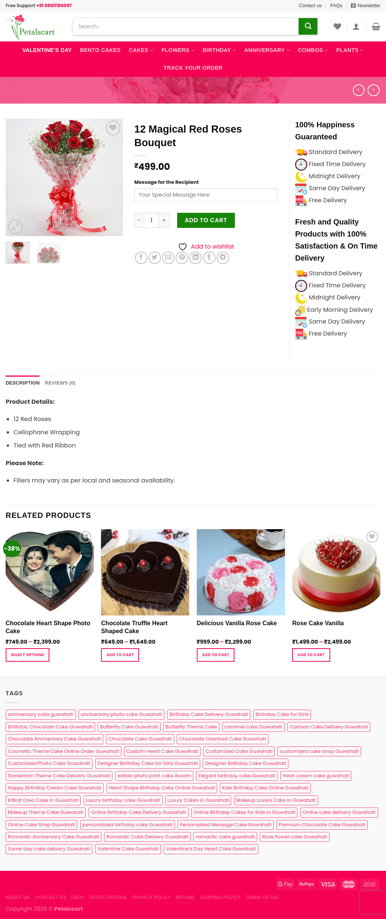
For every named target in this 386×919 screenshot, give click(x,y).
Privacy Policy (151, 897)
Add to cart (206, 220)
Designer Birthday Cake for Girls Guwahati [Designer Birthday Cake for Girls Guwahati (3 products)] (148, 763)
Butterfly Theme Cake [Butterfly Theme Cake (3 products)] (191, 727)
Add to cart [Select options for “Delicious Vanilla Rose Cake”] (215, 655)
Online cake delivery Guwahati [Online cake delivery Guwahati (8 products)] (339, 812)
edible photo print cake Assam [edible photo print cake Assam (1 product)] (154, 775)
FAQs (336, 5)
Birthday (219, 50)
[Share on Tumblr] (209, 258)
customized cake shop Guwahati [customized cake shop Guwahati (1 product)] (319, 751)
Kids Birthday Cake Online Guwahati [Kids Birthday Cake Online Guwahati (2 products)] (265, 788)
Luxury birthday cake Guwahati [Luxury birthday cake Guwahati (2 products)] (123, 800)
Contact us (310, 5)
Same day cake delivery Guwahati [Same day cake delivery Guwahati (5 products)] (49, 849)
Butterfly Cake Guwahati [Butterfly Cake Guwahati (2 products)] (129, 727)
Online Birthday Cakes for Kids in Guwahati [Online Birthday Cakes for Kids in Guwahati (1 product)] (244, 812)
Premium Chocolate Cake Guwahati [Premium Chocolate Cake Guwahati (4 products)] (322, 824)
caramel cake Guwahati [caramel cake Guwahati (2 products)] (253, 727)
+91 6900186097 (54, 5)
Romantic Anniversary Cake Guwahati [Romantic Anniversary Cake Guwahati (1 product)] (53, 837)
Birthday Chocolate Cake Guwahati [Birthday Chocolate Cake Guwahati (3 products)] (50, 727)
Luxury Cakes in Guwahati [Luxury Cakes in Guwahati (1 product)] (198, 800)
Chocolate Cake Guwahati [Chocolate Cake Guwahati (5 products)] (140, 739)
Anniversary (267, 50)
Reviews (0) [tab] (60, 383)
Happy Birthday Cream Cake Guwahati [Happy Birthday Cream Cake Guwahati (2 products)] (54, 788)
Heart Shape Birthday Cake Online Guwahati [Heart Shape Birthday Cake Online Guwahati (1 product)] (162, 788)
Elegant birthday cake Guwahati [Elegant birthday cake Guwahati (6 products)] (237, 775)
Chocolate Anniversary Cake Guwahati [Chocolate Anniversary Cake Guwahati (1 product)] (54, 739)
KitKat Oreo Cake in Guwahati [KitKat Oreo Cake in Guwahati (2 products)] (43, 800)
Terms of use (262, 897)
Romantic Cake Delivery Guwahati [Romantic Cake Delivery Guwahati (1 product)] (147, 837)
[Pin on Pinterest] (182, 258)
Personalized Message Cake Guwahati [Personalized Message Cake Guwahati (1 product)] (225, 824)
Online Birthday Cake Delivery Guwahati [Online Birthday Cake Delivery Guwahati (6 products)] (138, 812)
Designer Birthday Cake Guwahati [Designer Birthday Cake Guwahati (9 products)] (245, 763)
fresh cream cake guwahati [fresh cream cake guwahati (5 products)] (316, 775)
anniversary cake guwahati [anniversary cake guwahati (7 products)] (41, 714)
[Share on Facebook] (141, 258)
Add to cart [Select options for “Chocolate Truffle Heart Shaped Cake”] (119, 655)
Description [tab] (23, 383)
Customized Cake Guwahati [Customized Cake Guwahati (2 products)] (239, 751)
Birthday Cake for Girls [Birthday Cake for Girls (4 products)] (282, 714)
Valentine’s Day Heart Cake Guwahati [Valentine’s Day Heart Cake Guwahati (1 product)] (211, 849)
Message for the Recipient (166, 182)
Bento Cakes (100, 50)
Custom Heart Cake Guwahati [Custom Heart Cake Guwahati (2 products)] (162, 751)
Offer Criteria (108, 897)
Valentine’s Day (47, 50)
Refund (185, 897)
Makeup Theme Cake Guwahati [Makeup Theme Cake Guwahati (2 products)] (45, 812)
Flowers (177, 50)
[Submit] (308, 26)
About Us (18, 897)
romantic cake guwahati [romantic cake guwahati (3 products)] (225, 837)
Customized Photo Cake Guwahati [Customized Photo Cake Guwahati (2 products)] (49, 763)
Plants (350, 50)
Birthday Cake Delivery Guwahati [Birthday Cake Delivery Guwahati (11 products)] (209, 714)
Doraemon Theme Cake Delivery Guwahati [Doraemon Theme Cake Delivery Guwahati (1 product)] (59, 775)
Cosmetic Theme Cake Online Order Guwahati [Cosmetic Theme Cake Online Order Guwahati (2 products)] (63, 751)
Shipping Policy (220, 897)
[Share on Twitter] (155, 258)
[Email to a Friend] (168, 258)
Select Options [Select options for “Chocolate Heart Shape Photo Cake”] (27, 655)
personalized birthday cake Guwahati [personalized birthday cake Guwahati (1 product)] (128, 824)
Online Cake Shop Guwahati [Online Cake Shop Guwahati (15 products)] (41, 824)
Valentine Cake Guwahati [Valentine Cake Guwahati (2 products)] (128, 849)
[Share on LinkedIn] (195, 258)
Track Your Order (193, 68)
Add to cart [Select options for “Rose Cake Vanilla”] (311, 655)
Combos (313, 50)
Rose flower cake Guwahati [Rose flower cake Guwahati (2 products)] (294, 837)
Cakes (141, 50)
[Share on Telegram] (223, 258)
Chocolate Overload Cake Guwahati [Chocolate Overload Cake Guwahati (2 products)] (222, 739)
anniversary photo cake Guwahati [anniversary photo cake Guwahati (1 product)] (121, 714)
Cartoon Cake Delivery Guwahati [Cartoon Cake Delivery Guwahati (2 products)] (329, 727)
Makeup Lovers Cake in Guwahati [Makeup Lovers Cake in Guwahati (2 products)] (276, 800)
